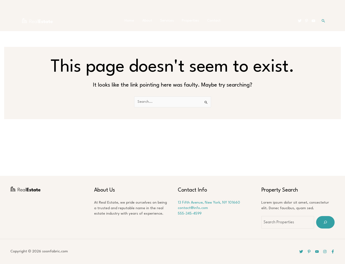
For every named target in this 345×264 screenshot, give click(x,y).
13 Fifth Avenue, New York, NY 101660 (209, 202)
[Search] (325, 222)
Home (133, 20)
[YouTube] (313, 21)
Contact (210, 20)
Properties (188, 20)
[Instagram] (325, 251)
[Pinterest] (306, 21)
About (149, 20)
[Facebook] (333, 251)
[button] (323, 20)
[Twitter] (300, 21)
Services (167, 20)
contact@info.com (193, 208)
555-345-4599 (190, 213)
